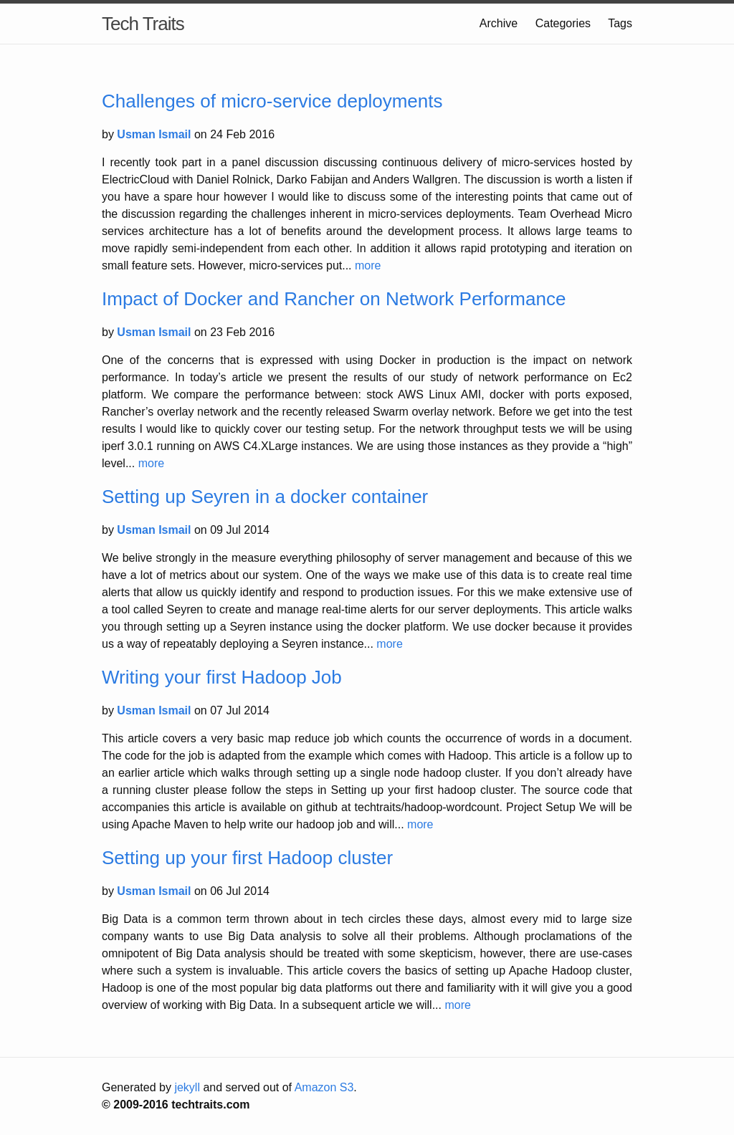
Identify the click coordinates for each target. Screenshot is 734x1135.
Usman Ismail (155, 134)
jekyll (187, 1087)
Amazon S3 (324, 1087)
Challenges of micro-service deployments (272, 101)
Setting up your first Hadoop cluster (247, 857)
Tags (620, 23)
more (368, 265)
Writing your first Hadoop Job (222, 677)
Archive (499, 23)
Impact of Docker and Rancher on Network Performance (334, 299)
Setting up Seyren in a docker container (265, 496)
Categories (563, 23)
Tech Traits (143, 23)
